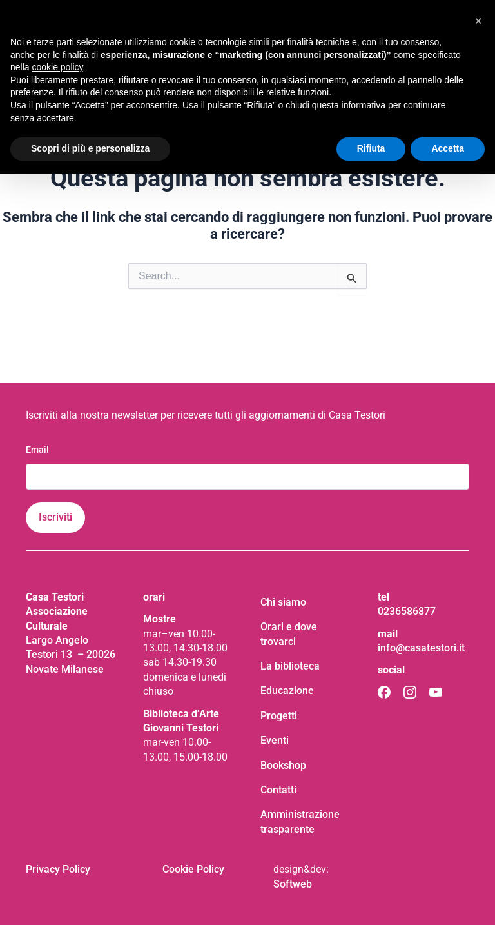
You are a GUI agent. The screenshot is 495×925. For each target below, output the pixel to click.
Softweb (292, 884)
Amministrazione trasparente (300, 821)
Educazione (287, 690)
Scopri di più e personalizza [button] (90, 148)
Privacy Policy (58, 869)
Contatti (278, 790)
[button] (478, 20)
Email (37, 449)
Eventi (274, 740)
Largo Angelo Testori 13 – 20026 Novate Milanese (70, 654)
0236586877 (407, 611)
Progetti (278, 716)
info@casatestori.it (421, 648)
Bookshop (283, 765)
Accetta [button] (447, 148)
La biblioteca (290, 666)
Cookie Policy (193, 869)
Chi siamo (283, 602)
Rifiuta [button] (371, 148)
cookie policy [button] (57, 67)
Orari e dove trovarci (288, 634)
